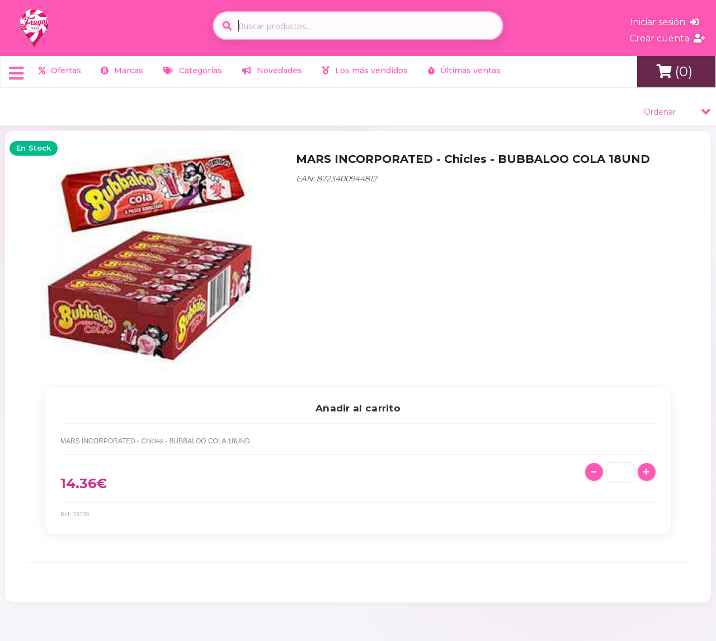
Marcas (122, 70)
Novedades (272, 70)
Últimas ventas (464, 70)
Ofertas (60, 70)
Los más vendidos (365, 70)
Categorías (192, 70)
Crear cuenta (667, 38)
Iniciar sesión (664, 22)
